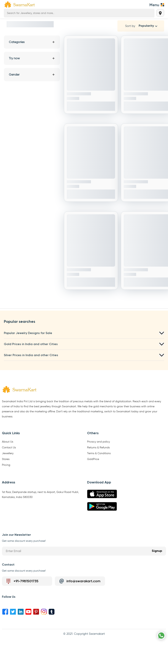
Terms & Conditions (99, 453)
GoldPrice (93, 459)
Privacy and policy (98, 441)
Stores (5, 459)
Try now (32, 58)
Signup (157, 551)
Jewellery (8, 453)
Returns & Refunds (98, 447)
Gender (32, 74)
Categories (32, 42)
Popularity (146, 26)
